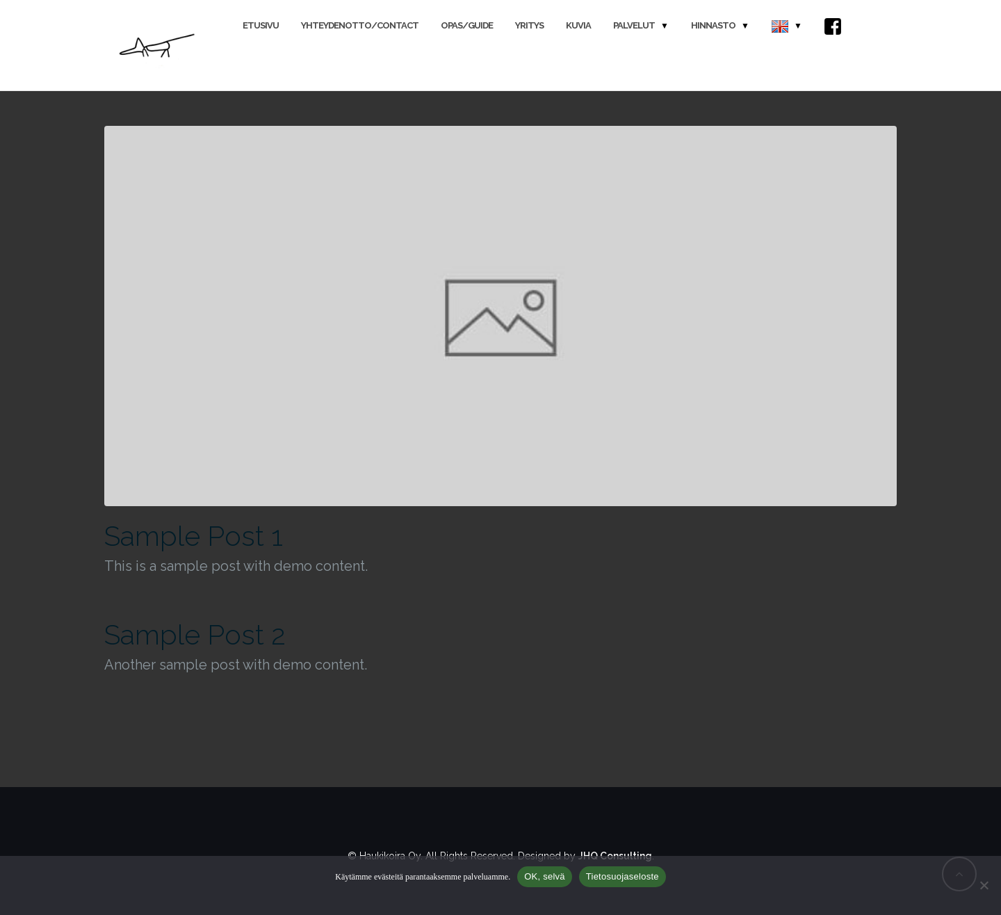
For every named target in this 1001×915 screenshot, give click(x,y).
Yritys (529, 25)
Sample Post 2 (195, 634)
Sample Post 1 (193, 535)
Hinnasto (713, 25)
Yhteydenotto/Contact (359, 25)
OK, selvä (544, 876)
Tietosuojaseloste (622, 876)
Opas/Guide (467, 25)
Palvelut (634, 25)
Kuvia (578, 25)
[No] (984, 885)
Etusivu (261, 25)
